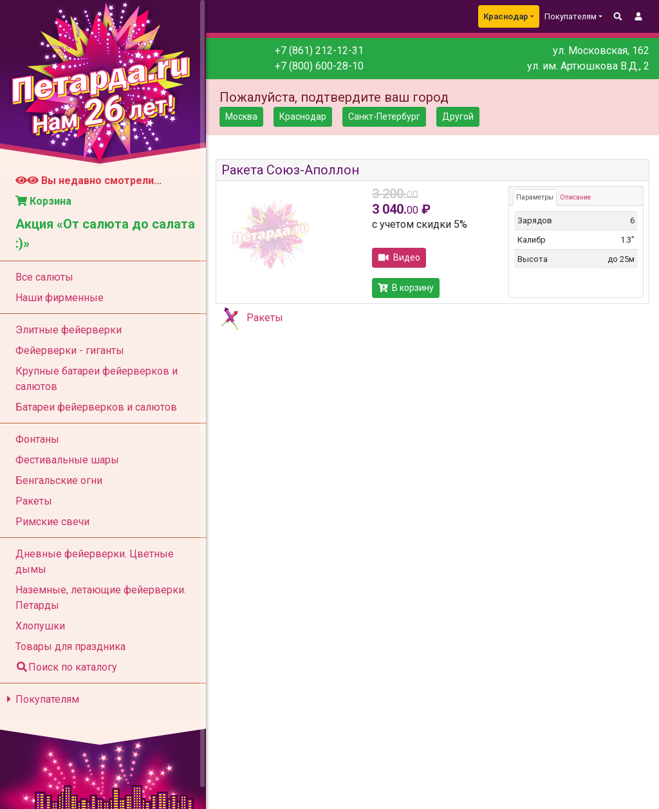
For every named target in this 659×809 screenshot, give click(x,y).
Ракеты (264, 318)
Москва (241, 116)
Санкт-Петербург (384, 116)
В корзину (406, 288)
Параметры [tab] (534, 197)
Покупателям (41, 699)
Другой (458, 116)
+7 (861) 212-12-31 (319, 50)
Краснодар (505, 16)
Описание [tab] (575, 197)
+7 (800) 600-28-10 (319, 66)
